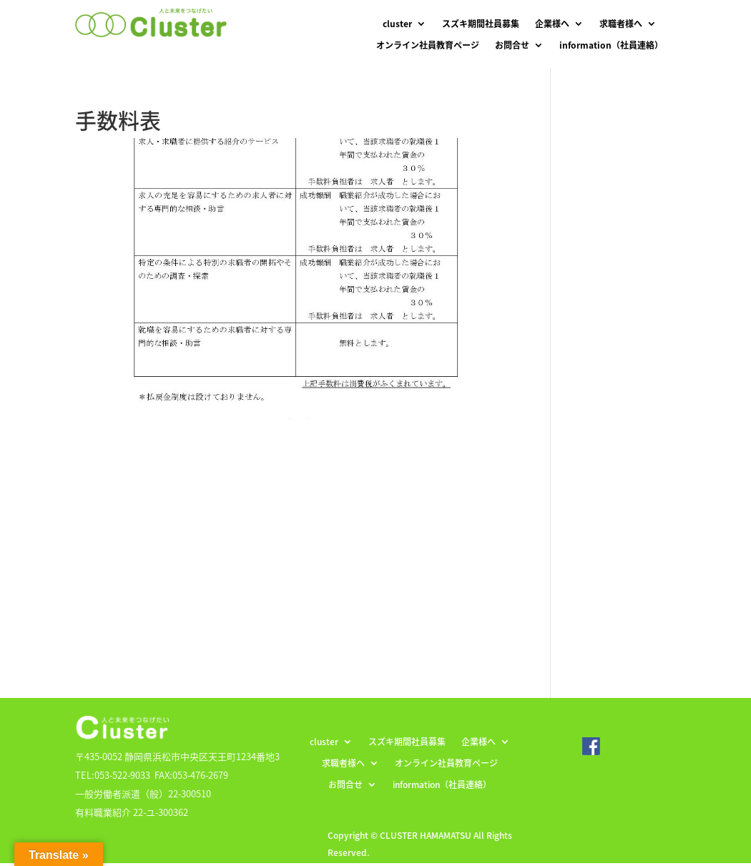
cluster (397, 24)
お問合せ (512, 45)
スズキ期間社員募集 (480, 24)
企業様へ (552, 24)
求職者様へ (620, 24)
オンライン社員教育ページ (427, 45)
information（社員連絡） (611, 45)
